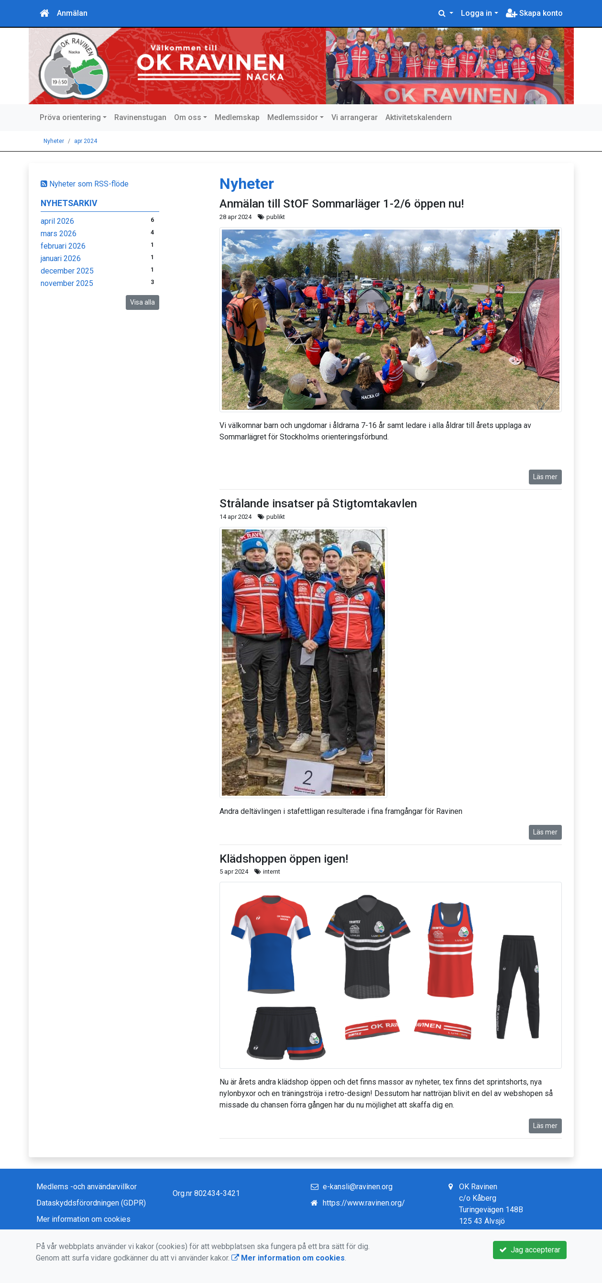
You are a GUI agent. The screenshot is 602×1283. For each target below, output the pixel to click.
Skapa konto (534, 13)
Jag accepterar (529, 1249)
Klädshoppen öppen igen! (283, 859)
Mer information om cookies (83, 1219)
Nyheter (54, 141)
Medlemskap (237, 117)
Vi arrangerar (354, 117)
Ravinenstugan (140, 117)
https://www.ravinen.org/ (364, 1202)
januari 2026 (61, 258)
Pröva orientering (70, 117)
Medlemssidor (292, 117)
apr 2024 (85, 141)
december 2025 (67, 270)
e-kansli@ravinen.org (358, 1186)
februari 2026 (63, 246)
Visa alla (142, 302)
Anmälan (72, 13)
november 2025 (67, 283)
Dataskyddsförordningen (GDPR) (91, 1202)
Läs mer (545, 477)
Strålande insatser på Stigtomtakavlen (318, 503)
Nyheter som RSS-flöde (85, 183)
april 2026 (57, 221)
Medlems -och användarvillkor (86, 1186)
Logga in (476, 13)
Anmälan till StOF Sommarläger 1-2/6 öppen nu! (341, 203)
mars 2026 (59, 233)
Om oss (187, 117)
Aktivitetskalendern (418, 117)
